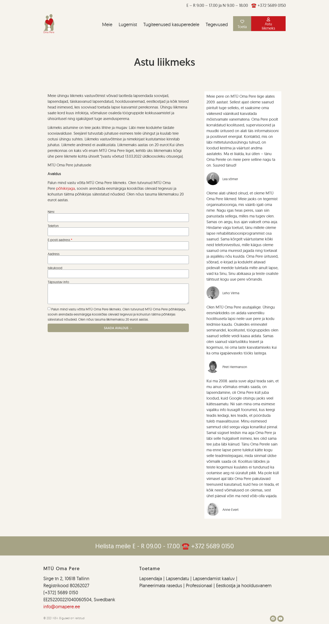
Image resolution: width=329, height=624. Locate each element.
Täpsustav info (58, 282)
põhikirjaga (65, 188)
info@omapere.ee (61, 607)
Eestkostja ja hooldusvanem (244, 585)
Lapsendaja (151, 578)
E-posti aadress (59, 239)
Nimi (51, 211)
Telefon (53, 225)
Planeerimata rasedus (161, 585)
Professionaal (199, 585)
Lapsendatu (177, 578)
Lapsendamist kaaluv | (215, 578)
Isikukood (55, 268)
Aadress (54, 254)
